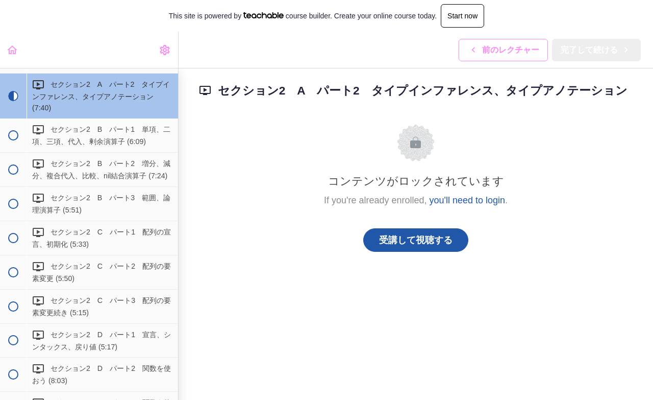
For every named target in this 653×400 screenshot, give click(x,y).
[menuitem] (165, 50)
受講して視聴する (416, 240)
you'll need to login (468, 200)
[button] (13, 50)
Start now (462, 16)
